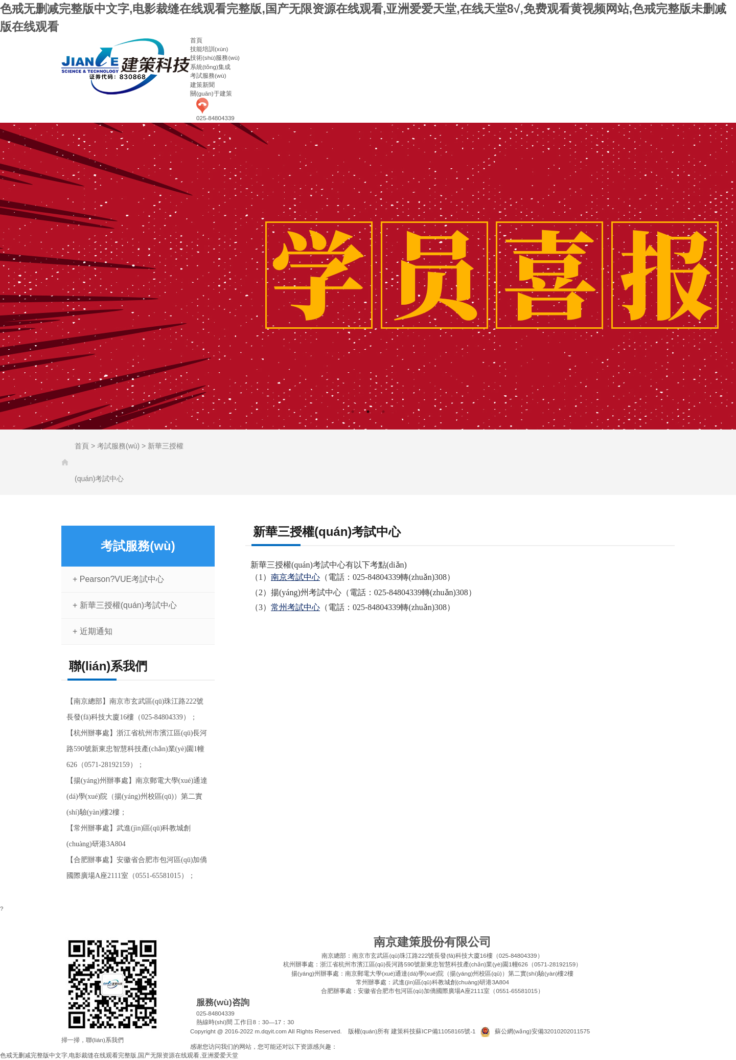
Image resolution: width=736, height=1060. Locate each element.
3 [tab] (383, 412)
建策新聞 (202, 84)
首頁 (196, 40)
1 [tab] (353, 412)
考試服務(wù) (208, 75)
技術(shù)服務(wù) (215, 57)
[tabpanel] (368, 276)
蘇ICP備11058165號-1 (445, 1031)
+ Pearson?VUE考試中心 (118, 579)
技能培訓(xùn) (209, 49)
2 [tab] (368, 412)
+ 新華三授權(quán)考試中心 (125, 605)
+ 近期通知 (92, 631)
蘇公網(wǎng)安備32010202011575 (542, 1031)
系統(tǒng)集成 (210, 66)
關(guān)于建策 (211, 93)
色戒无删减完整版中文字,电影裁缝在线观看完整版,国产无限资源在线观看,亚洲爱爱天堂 (119, 1055)
